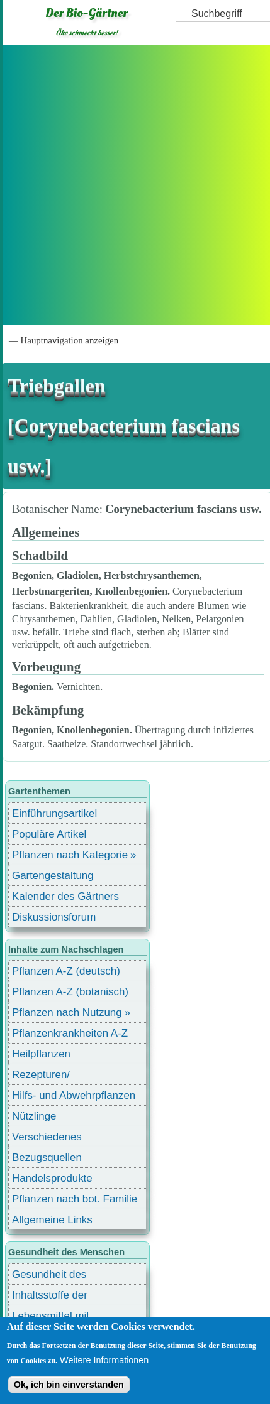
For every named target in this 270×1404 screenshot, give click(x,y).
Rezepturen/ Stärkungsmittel (48, 1076)
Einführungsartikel (54, 813)
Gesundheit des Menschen (49, 1276)
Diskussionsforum (54, 917)
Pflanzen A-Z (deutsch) (66, 971)
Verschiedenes (47, 1137)
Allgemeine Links (52, 1220)
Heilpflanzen (41, 1054)
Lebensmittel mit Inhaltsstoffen (50, 1318)
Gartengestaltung (53, 876)
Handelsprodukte (52, 1178)
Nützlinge (34, 1116)
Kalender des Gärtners (65, 896)
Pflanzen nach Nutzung (67, 1012)
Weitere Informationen (104, 1360)
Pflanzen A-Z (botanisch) (70, 992)
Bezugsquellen (47, 1158)
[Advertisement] (133, 184)
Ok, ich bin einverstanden (69, 1385)
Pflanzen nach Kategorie (70, 855)
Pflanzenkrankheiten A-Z (70, 1033)
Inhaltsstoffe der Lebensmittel (49, 1297)
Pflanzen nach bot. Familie (74, 1199)
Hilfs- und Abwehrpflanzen (73, 1095)
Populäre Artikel (49, 834)
